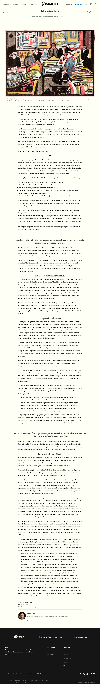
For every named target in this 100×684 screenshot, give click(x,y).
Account (68, 4)
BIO (28, 620)
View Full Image (89, 99)
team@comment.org (17, 673)
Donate (34, 4)
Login (42, 680)
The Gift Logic (27, 605)
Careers (10, 680)
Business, (26, 607)
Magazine (6, 4)
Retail (64, 665)
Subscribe (78, 4)
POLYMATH (92, 682)
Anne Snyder (50, 654)
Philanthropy (40, 607)
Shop (46, 680)
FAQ (6, 680)
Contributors (67, 658)
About (25, 4)
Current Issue (67, 651)
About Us (49, 651)
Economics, (32, 607)
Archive (65, 654)
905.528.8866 (8, 673)
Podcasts (16, 4)
